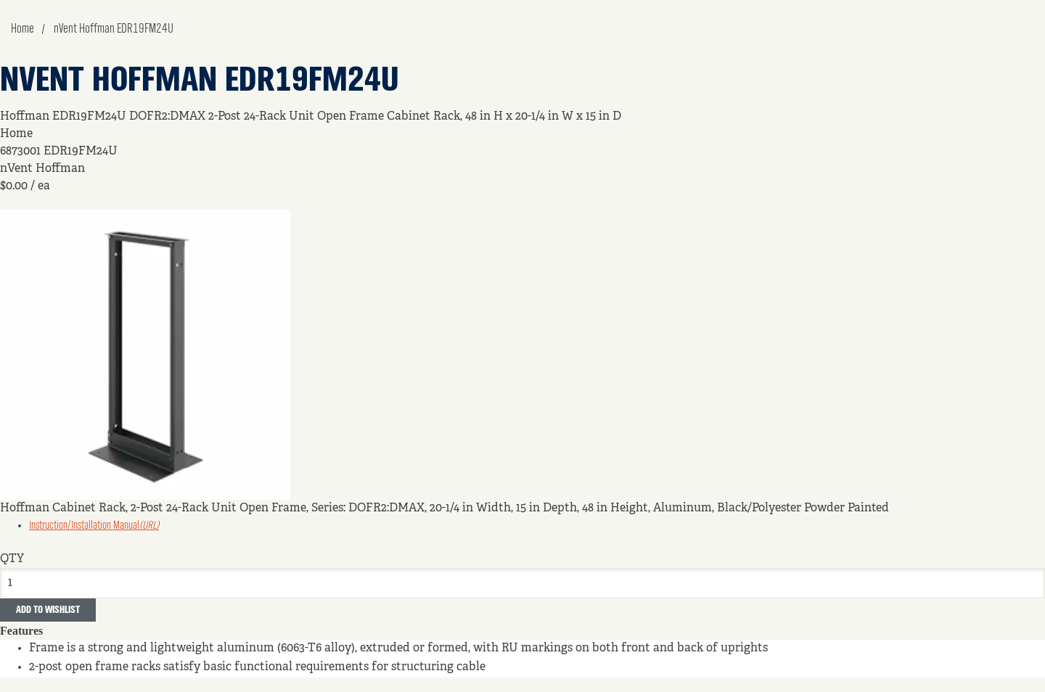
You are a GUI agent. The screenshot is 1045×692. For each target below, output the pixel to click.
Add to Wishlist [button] (48, 610)
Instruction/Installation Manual (94, 526)
